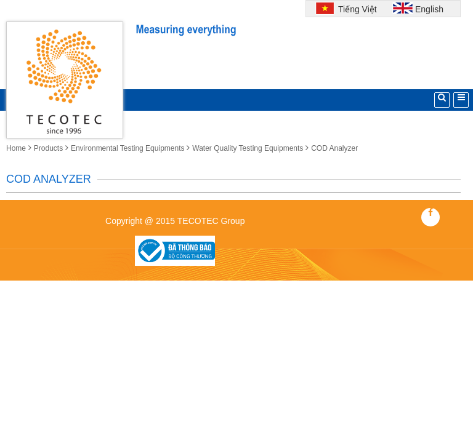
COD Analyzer (334, 148)
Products (48, 148)
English (429, 9)
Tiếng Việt (356, 9)
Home (16, 148)
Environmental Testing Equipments (128, 148)
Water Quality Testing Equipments (247, 148)
